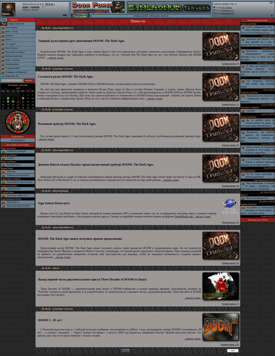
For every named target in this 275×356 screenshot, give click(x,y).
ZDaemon (11, 171)
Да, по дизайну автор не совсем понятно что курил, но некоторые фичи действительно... (257, 123)
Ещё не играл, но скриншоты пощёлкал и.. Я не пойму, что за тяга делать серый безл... (257, 150)
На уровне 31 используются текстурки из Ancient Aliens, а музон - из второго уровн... (257, 210)
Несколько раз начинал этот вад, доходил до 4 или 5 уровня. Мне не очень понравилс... (257, 42)
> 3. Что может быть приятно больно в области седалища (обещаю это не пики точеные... (257, 162)
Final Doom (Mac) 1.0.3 (17, 195)
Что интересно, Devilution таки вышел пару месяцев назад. (257, 84)
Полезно (251, 111)
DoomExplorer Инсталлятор (20, 182)
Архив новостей (16, 24)
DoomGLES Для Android (18, 206)
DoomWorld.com (184, 216)
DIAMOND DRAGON (16, 151)
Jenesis (10, 158)
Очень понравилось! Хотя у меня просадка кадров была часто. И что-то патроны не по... (257, 30)
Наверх (126, 350)
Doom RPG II (13, 202)
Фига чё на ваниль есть (258, 198)
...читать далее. (55, 57)
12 (8, 101)
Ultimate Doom (13, 189)
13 (13, 101)
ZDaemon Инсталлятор (18, 175)
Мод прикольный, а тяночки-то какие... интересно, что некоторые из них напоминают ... (257, 186)
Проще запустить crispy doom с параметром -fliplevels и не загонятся (257, 99)
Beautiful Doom (14, 165)
